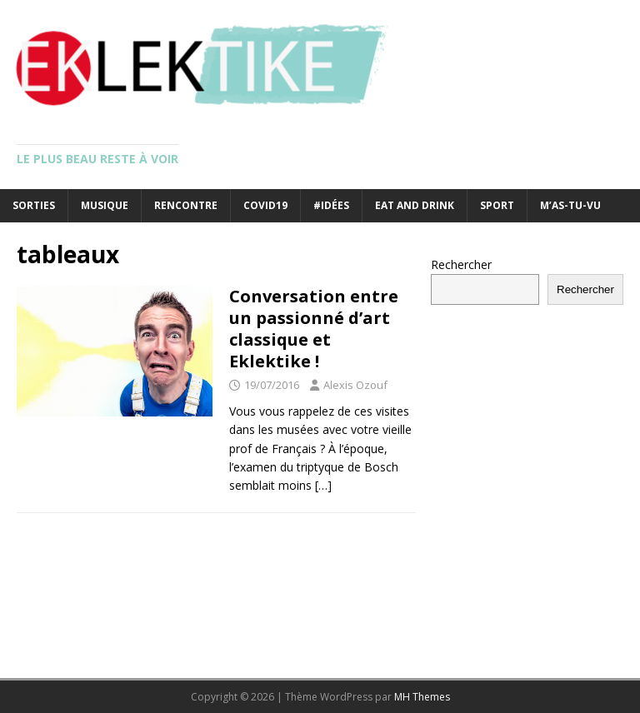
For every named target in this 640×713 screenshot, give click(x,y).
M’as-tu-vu (570, 205)
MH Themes (422, 697)
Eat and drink (414, 205)
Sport (497, 205)
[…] (323, 485)
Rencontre (186, 205)
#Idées (331, 205)
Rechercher (461, 264)
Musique (104, 205)
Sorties (33, 205)
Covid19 (265, 205)
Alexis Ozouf (355, 384)
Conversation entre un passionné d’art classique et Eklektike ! (313, 328)
